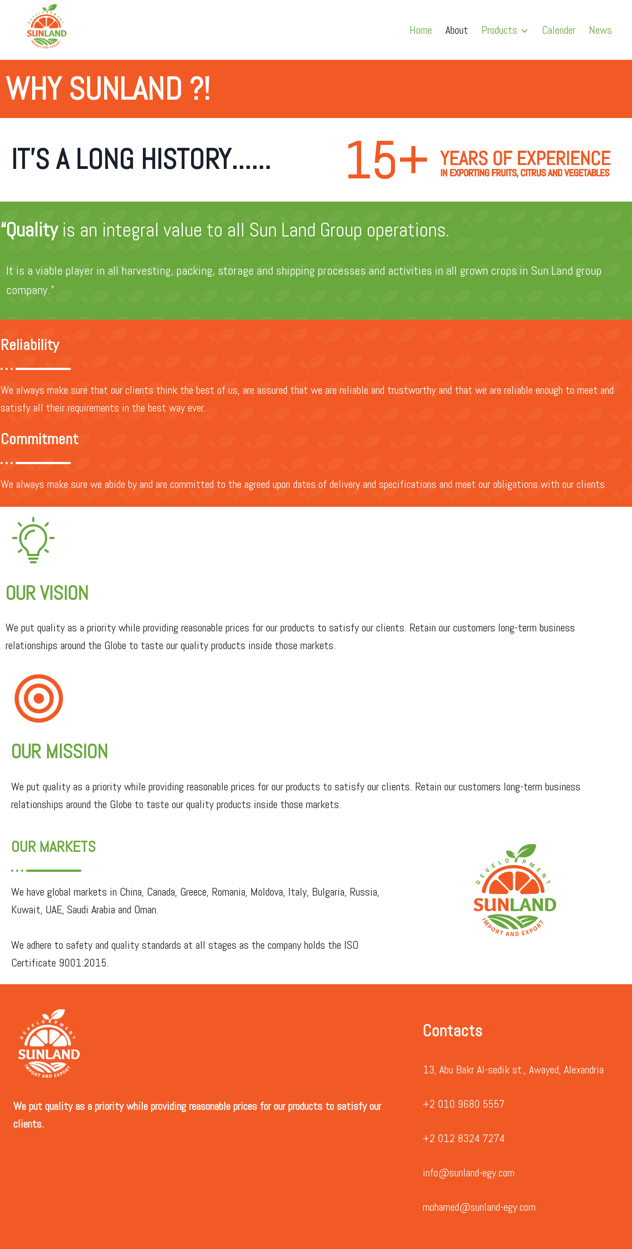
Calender (559, 30)
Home (420, 30)
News (600, 30)
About (456, 30)
